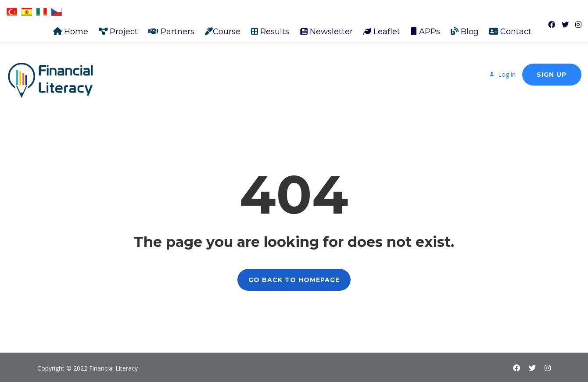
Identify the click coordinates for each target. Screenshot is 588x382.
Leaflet (381, 27)
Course (222, 27)
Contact (510, 27)
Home (70, 27)
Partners (171, 27)
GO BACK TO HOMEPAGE (294, 275)
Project (118, 27)
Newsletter (326, 27)
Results (270, 27)
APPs (425, 27)
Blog (465, 27)
